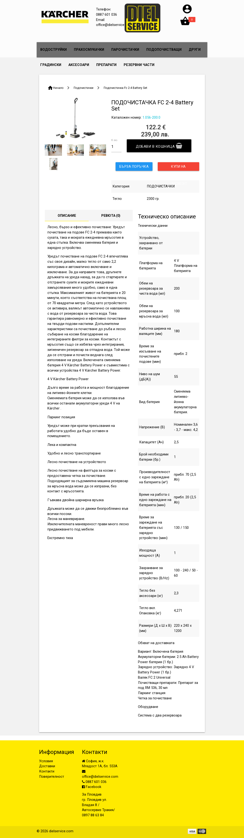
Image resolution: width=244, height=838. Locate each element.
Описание (67, 215)
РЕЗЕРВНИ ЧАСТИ (139, 65)
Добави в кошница (159, 145)
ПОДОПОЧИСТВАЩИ (164, 50)
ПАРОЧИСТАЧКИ (125, 50)
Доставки (47, 766)
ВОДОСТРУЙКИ (53, 50)
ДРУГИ (195, 50)
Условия (46, 761)
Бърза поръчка (134, 166)
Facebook (91, 787)
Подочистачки (83, 88)
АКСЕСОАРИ (78, 65)
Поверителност (51, 777)
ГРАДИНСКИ (50, 65)
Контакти (46, 771)
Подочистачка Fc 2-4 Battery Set (125, 88)
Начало (58, 88)
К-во (114, 140)
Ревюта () (110, 215)
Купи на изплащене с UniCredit (178, 168)
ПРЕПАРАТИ (106, 65)
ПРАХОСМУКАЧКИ (89, 50)
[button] (187, 13)
